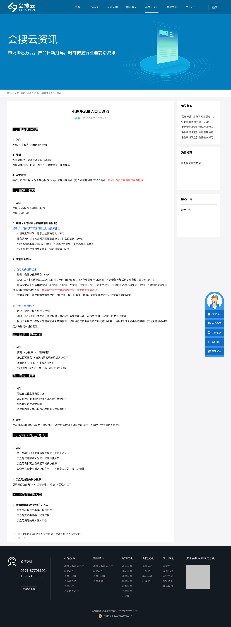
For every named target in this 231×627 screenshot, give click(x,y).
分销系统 (69, 586)
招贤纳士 (168, 581)
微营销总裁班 (71, 591)
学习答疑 (147, 576)
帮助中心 (172, 7)
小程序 (125, 596)
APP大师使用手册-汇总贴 (195, 121)
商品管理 (127, 571)
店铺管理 (127, 581)
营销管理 (127, 576)
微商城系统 (70, 581)
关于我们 (191, 7)
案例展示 (131, 7)
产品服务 (93, 7)
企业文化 (168, 576)
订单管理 (127, 586)
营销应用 (112, 7)
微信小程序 (70, 576)
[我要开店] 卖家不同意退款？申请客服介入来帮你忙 (52, 533)
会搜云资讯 (151, 9)
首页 (77, 7)
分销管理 (127, 591)
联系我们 (168, 586)
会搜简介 (168, 566)
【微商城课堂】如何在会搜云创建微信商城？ (206, 127)
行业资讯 (147, 581)
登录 (214, 7)
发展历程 (168, 571)
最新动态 (147, 566)
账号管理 (127, 566)
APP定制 (69, 571)
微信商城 (98, 581)
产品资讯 (147, 571)
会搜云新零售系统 (74, 566)
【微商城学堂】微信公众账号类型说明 (202, 137)
